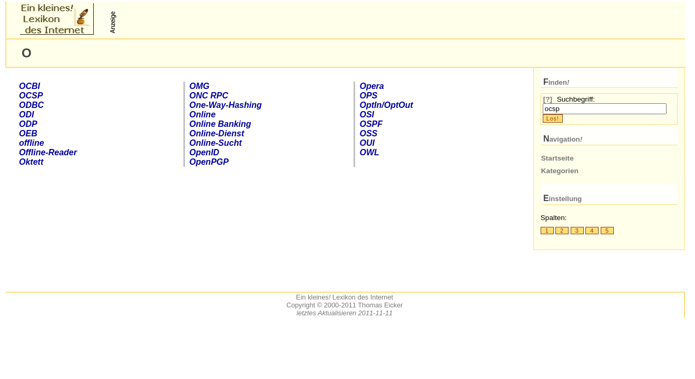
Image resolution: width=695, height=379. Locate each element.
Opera (371, 86)
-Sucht (215, 142)
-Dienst (216, 133)
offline (31, 142)
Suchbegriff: (576, 99)
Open (204, 152)
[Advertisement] (243, 19)
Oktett (31, 161)
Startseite (557, 158)
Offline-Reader (48, 152)
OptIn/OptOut (386, 105)
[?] (547, 99)
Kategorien (560, 171)
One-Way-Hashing (225, 105)
